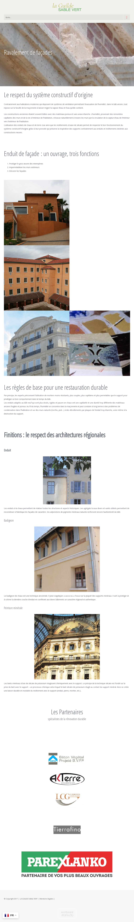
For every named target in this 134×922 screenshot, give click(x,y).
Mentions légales (46, 899)
